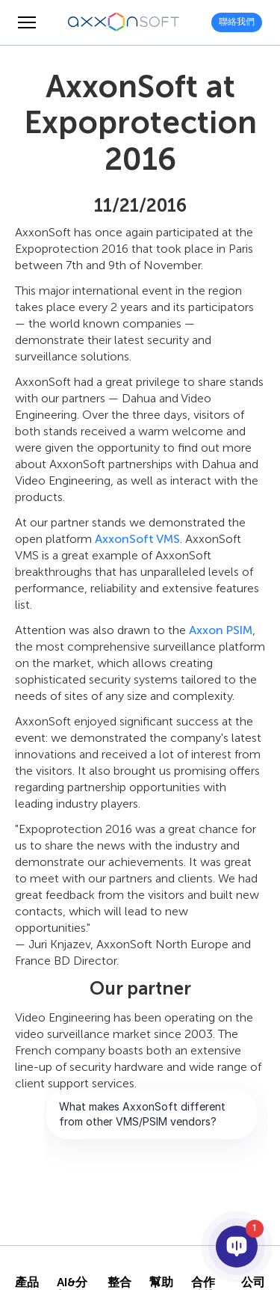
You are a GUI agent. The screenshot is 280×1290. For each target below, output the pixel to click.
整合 (119, 1282)
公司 (253, 1282)
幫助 (161, 1282)
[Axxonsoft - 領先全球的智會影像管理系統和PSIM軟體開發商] (124, 22)
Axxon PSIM (220, 630)
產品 (27, 1282)
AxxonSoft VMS (137, 539)
